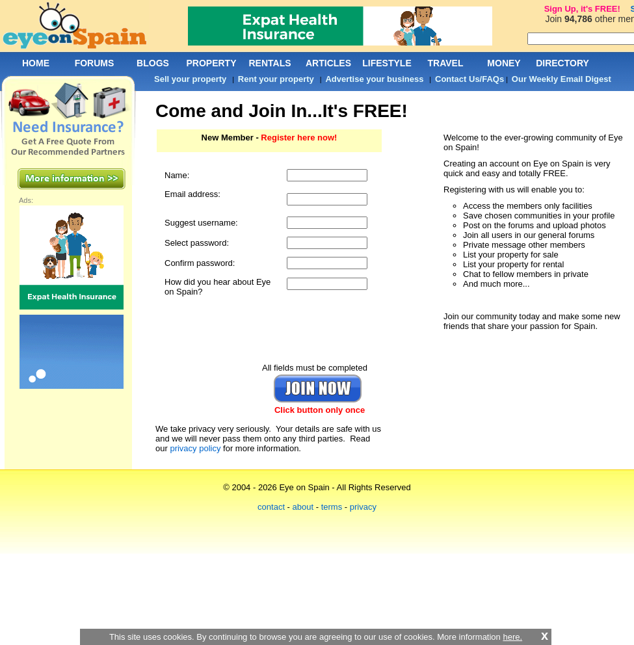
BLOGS (153, 63)
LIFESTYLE (386, 63)
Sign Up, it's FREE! (582, 9)
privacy (363, 507)
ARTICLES (328, 63)
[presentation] (268, 329)
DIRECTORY (562, 63)
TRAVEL (446, 63)
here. (512, 637)
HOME (35, 63)
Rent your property (276, 79)
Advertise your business (374, 79)
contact (271, 507)
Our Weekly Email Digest (561, 79)
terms (332, 507)
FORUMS (94, 63)
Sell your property (190, 79)
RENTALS (269, 63)
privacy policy (195, 448)
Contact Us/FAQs (469, 79)
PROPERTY (211, 63)
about (303, 507)
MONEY (503, 63)
